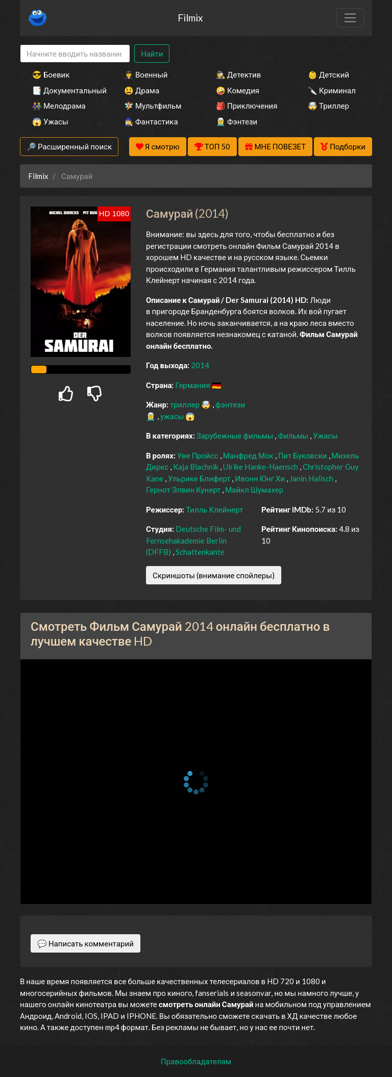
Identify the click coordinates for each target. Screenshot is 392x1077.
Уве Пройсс (198, 455)
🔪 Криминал (332, 90)
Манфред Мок (249, 455)
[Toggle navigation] (350, 18)
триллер (185, 404)
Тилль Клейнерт (214, 509)
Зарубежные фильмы (236, 435)
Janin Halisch (312, 478)
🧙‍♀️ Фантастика (151, 121)
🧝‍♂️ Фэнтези (236, 121)
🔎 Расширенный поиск (69, 146)
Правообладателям (196, 1061)
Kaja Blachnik (196, 466)
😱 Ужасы (50, 121)
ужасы (172, 416)
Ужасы (325, 435)
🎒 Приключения (246, 105)
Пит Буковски (303, 455)
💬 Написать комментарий (85, 943)
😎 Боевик (50, 74)
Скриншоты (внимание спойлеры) (214, 575)
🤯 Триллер (328, 105)
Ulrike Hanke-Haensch (261, 466)
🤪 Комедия (237, 90)
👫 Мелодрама (59, 105)
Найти (152, 53)
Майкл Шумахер (254, 489)
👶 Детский (328, 74)
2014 (200, 365)
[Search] (75, 53)
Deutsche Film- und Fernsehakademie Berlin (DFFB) (193, 540)
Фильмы (294, 435)
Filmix (190, 17)
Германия (193, 385)
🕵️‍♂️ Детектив (238, 74)
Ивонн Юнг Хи (260, 478)
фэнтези (230, 404)
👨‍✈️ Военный (145, 74)
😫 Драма (141, 90)
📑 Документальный (64, 90)
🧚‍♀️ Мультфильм (152, 105)
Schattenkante (200, 551)
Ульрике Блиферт (200, 478)
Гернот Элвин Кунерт (184, 489)
